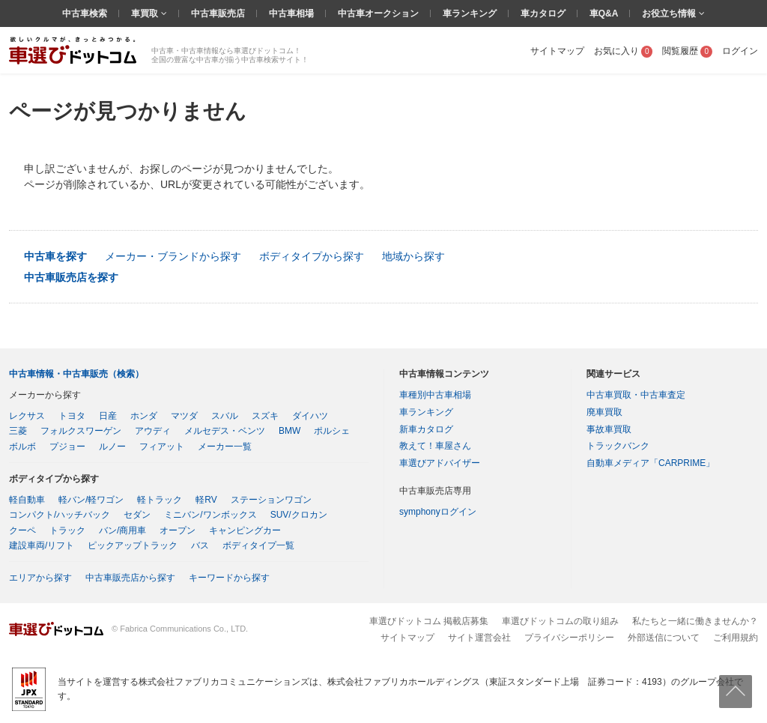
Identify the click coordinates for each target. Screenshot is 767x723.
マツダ (184, 416)
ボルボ (22, 446)
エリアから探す (40, 577)
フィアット (161, 446)
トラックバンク (617, 446)
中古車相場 (291, 13)
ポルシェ (332, 431)
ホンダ (143, 416)
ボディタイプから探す (311, 256)
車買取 (145, 13)
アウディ (153, 431)
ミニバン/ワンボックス (210, 514)
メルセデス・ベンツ (224, 431)
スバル (224, 416)
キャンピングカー (245, 530)
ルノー (112, 446)
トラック (67, 530)
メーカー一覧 (225, 446)
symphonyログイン (437, 511)
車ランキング (470, 13)
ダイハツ (310, 416)
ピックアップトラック (133, 545)
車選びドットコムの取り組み (560, 621)
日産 (108, 416)
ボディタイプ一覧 (258, 545)
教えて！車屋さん (435, 446)
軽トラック (159, 499)
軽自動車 (27, 499)
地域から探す (413, 256)
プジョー (67, 446)
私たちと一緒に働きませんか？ (695, 621)
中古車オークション (378, 13)
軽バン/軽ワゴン (91, 499)
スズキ (265, 416)
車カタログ (543, 13)
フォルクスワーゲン (80, 431)
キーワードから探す (229, 577)
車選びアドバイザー (439, 463)
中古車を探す (55, 256)
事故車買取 (608, 429)
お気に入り (623, 51)
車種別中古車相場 (435, 395)
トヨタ (71, 416)
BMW (289, 431)
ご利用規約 (735, 637)
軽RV (205, 499)
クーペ (22, 530)
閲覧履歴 (687, 51)
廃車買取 (604, 412)
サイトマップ (557, 51)
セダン (137, 514)
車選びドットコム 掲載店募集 (428, 621)
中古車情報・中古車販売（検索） (76, 374)
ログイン (740, 51)
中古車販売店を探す (71, 277)
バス (200, 545)
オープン (177, 530)
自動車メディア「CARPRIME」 (650, 463)
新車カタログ (426, 429)
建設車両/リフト (41, 545)
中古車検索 (84, 13)
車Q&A (604, 13)
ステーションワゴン (271, 499)
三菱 (18, 431)
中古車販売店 (218, 13)
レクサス (27, 416)
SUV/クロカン (298, 514)
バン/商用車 (122, 530)
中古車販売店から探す (130, 577)
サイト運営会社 (479, 637)
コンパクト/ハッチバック (59, 514)
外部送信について (664, 637)
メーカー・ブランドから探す (173, 256)
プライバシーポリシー (569, 637)
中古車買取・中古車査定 (635, 395)
